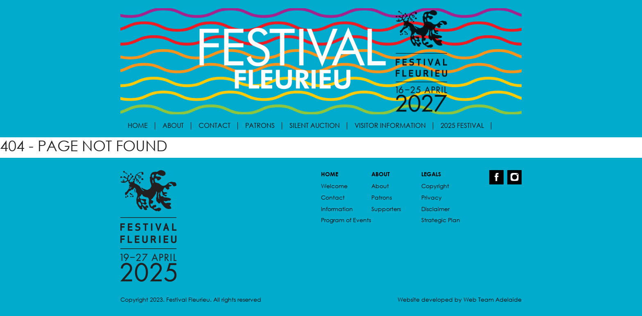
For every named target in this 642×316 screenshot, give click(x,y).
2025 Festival (462, 125)
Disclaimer (435, 208)
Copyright (435, 185)
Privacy (431, 197)
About (173, 125)
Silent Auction (314, 125)
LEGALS (431, 174)
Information (337, 208)
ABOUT (380, 174)
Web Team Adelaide (492, 299)
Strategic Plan (440, 219)
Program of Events (346, 219)
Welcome (334, 185)
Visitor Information (390, 125)
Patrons (260, 125)
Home (138, 125)
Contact (215, 125)
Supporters (386, 208)
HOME (329, 174)
